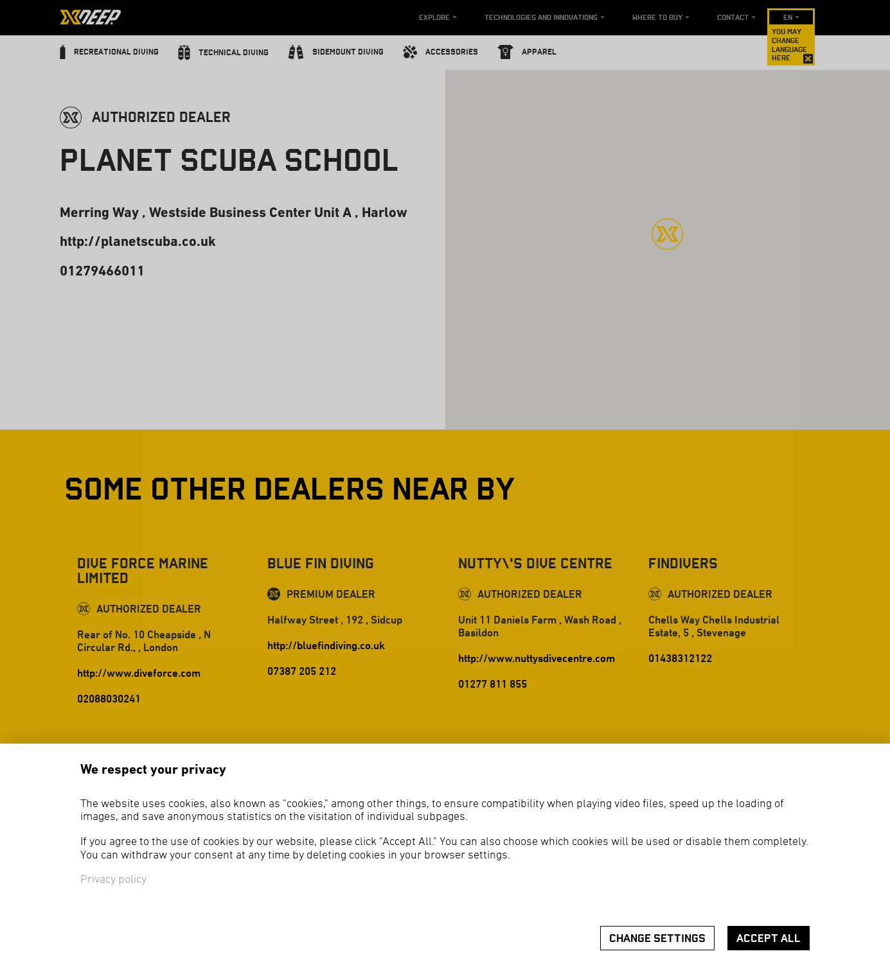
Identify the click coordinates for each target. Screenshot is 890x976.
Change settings (657, 938)
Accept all (768, 938)
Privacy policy (113, 880)
